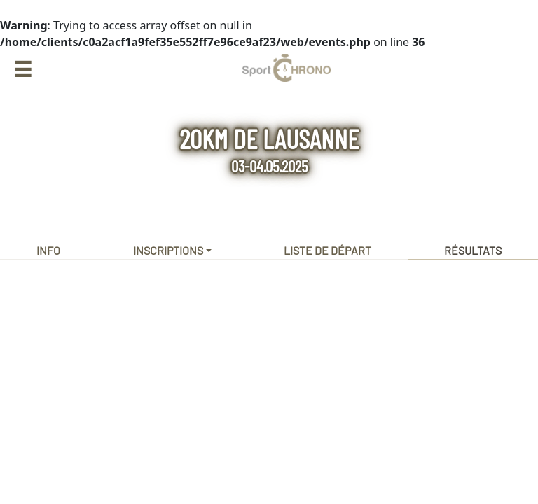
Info (48, 250)
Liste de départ (327, 250)
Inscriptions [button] (168, 250)
